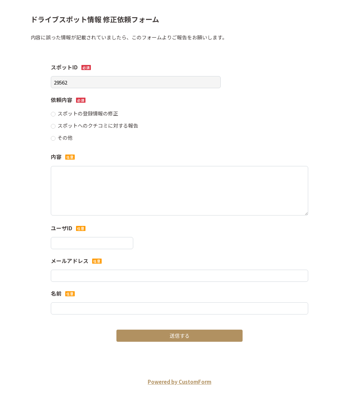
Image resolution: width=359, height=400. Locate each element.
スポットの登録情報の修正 (88, 113)
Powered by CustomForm (179, 381)
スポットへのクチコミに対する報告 (98, 125)
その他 (65, 137)
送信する (180, 335)
